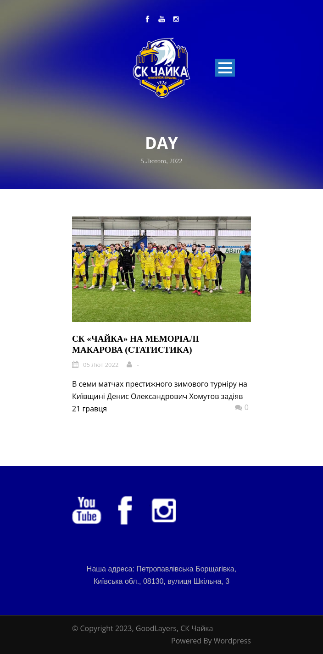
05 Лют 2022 (100, 364)
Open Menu (225, 68)
